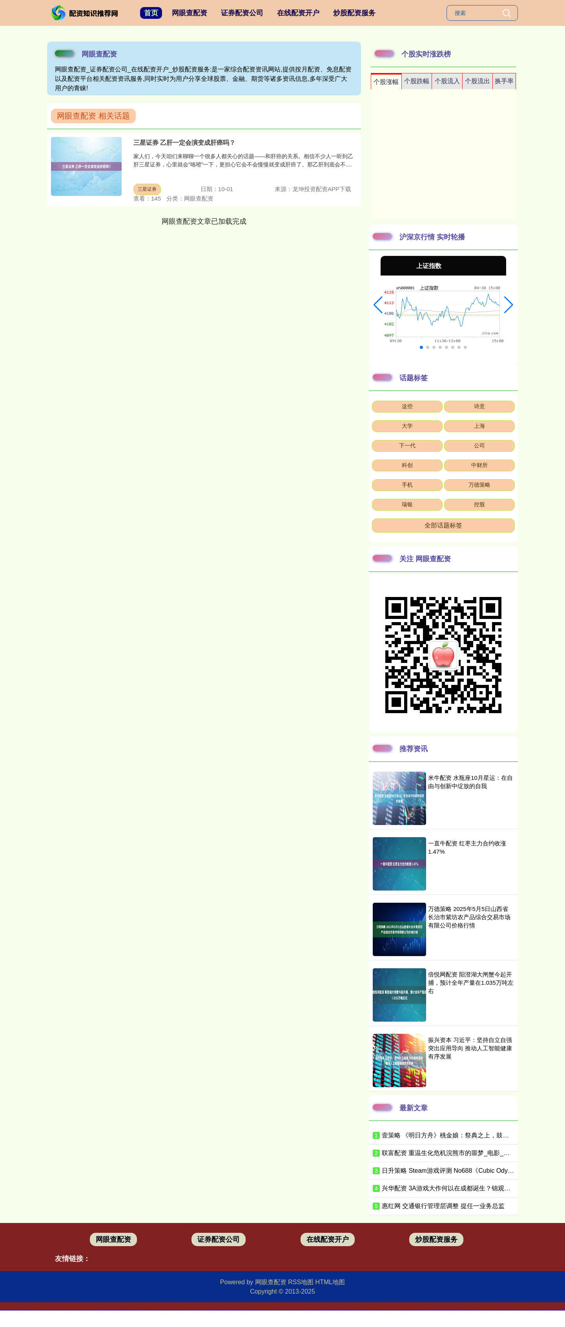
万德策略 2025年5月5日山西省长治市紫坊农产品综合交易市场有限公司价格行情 (469, 917)
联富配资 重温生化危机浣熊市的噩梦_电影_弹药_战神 (457, 1153)
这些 (407, 406)
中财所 (479, 465)
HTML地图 (330, 1282)
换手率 (504, 81)
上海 (479, 426)
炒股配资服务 (354, 13)
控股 (479, 504)
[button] (378, 305)
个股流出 (477, 81)
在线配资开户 (298, 13)
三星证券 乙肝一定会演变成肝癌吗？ (184, 142)
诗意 (479, 406)
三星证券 (147, 189)
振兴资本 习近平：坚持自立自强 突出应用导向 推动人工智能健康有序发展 (470, 1048)
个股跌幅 (416, 81)
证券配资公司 (242, 13)
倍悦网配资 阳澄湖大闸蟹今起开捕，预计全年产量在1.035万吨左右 (471, 982)
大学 (407, 426)
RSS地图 (300, 1282)
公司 (479, 445)
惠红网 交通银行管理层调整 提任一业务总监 (443, 1206)
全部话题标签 (443, 525)
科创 (407, 465)
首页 (151, 13)
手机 (407, 485)
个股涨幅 (386, 81)
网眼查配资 (189, 13)
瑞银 (407, 504)
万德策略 (479, 485)
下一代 (407, 445)
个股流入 (447, 81)
